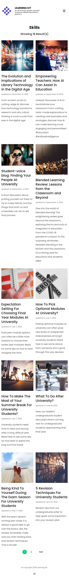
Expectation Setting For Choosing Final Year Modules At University (14, 313)
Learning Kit (23, 8)
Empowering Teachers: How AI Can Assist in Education (50, 83)
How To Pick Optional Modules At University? (50, 308)
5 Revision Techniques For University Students (51, 492)
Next (41, 552)
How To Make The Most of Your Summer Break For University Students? (16, 405)
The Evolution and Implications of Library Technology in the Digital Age (17, 83)
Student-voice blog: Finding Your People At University (16, 178)
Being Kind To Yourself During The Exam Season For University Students (15, 497)
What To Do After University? (50, 398)
